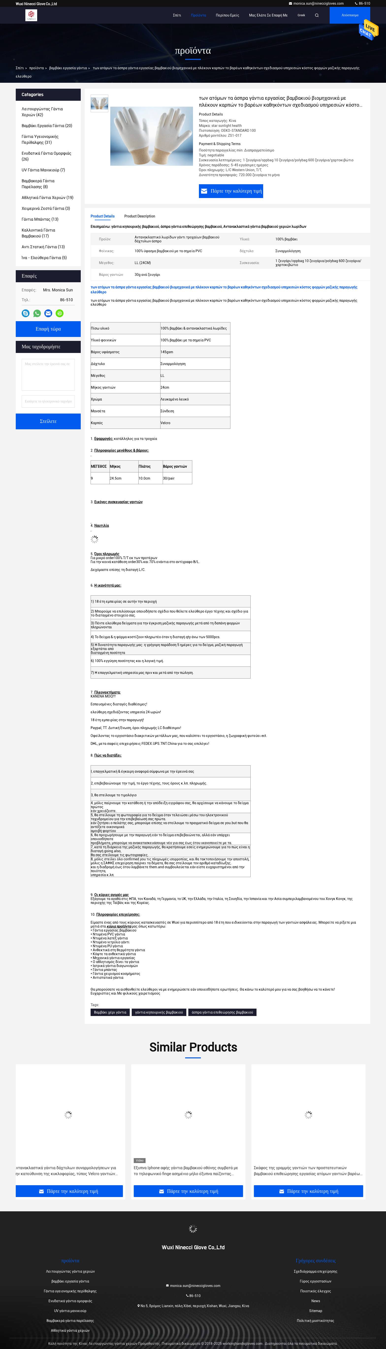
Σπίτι (177, 15)
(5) (44, 257)
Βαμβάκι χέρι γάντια (110, 1012)
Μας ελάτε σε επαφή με (268, 15)
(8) (38, 184)
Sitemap (315, 1311)
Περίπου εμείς (227, 15)
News (315, 1301)
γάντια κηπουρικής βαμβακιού (159, 1012)
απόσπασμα (349, 15)
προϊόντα (36, 68)
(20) (47, 125)
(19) (47, 197)
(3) (46, 208)
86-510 (362, 3)
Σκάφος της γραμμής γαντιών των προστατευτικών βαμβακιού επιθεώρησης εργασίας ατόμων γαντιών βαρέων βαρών (312, 1171)
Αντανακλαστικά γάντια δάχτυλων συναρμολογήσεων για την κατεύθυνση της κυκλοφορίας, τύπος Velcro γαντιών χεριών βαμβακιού (69, 1171)
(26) (46, 156)
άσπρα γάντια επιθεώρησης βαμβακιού (222, 1012)
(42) (42, 112)
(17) (38, 233)
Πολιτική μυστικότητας (315, 1321)
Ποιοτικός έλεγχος (315, 1291)
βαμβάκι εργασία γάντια (68, 68)
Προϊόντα (198, 15)
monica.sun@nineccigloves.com (316, 3)
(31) (40, 139)
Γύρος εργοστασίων (315, 1281)
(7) (43, 170)
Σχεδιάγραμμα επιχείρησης (316, 1271)
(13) (40, 219)
